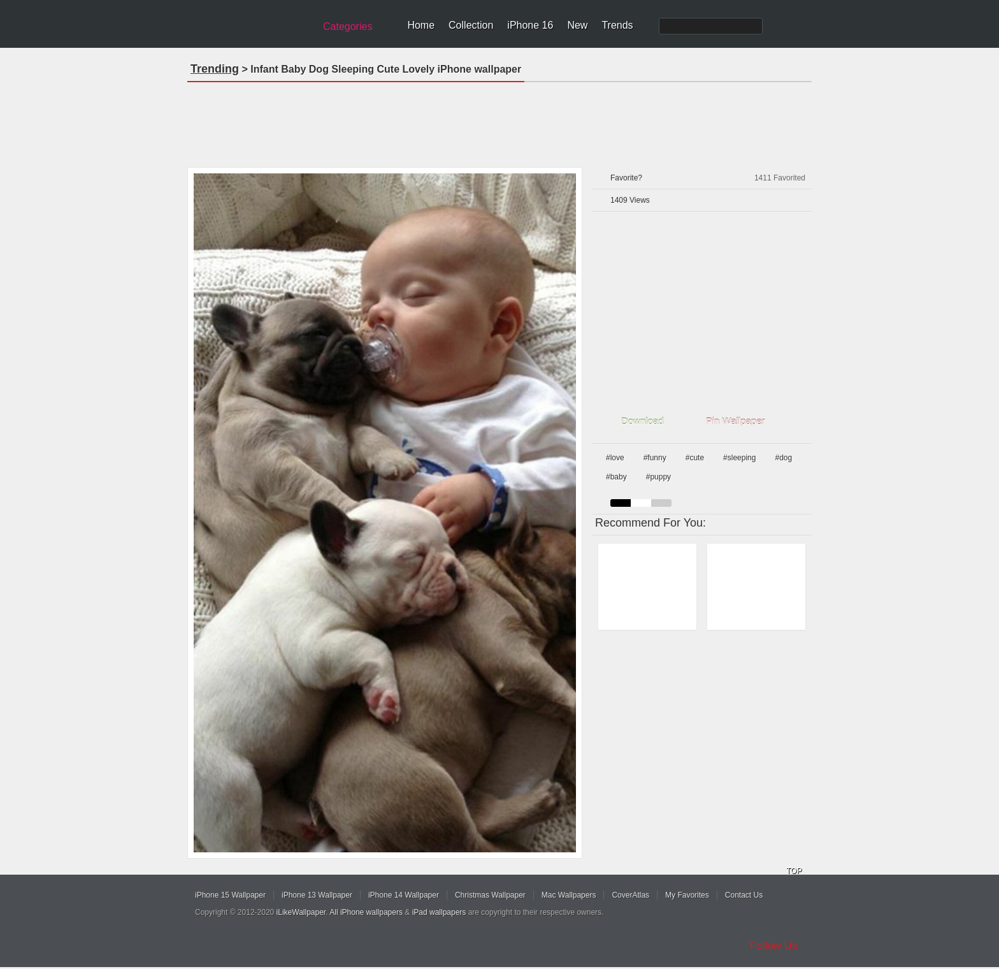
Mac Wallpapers (569, 895)
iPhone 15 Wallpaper (230, 895)
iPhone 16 (530, 25)
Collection (471, 25)
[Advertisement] (499, 120)
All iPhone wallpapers (366, 912)
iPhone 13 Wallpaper (317, 895)
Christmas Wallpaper (490, 895)
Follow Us (774, 946)
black (620, 503)
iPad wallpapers (439, 912)
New (577, 25)
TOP (793, 870)
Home (421, 25)
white (641, 503)
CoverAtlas (630, 895)
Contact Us (744, 895)
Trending (214, 68)
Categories (347, 26)
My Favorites (687, 895)
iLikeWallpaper (301, 912)
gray (661, 503)
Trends (617, 25)
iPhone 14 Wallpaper (403, 895)
